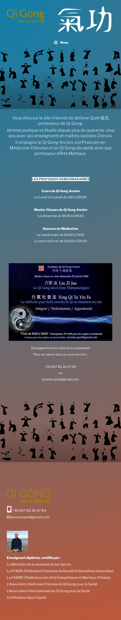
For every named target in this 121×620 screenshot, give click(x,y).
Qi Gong (25, 13)
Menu (60, 42)
